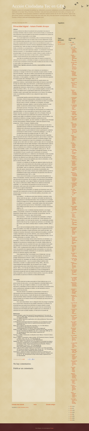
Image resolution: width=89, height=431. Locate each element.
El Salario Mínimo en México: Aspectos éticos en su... (73, 388)
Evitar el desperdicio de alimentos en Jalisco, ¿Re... (74, 265)
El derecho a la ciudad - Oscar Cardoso (74, 381)
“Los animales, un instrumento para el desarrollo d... (74, 338)
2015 (71, 410)
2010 (71, 420)
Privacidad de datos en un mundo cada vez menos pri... (74, 131)
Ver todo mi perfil (61, 44)
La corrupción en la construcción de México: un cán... (74, 317)
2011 (71, 418)
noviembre (73, 44)
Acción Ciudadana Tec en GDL (38, 6)
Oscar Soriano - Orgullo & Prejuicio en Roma (74, 169)
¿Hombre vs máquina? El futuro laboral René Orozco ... (74, 298)
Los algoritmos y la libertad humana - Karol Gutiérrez (74, 107)
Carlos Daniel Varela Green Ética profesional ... (74, 118)
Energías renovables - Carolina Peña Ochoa (74, 157)
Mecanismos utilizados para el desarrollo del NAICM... (73, 331)
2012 (71, 416)
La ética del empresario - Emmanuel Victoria (74, 179)
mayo (72, 47)
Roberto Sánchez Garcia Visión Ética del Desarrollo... (74, 58)
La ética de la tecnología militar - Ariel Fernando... (74, 351)
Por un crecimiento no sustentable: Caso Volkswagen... (74, 222)
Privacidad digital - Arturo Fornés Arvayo (31, 26)
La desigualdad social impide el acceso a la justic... (74, 345)
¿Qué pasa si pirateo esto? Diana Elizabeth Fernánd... (74, 291)
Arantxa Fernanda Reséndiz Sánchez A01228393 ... (74, 74)
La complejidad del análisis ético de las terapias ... (74, 279)
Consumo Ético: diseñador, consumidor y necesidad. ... (74, 93)
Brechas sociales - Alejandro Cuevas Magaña (73, 145)
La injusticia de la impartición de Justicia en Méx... (74, 305)
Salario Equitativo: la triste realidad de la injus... (74, 395)
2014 (71, 412)
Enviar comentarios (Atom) (23, 407)
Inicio (35, 404)
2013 (71, 414)
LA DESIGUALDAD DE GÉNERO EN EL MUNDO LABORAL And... (74, 200)
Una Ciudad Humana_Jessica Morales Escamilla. (74, 401)
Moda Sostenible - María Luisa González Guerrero (74, 125)
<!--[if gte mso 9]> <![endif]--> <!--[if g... (74, 259)
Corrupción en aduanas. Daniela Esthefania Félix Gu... (74, 163)
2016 (71, 408)
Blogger (52, 428)
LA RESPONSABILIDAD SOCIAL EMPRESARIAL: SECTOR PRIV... (74, 240)
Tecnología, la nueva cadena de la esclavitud (74, 255)
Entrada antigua (50, 404)
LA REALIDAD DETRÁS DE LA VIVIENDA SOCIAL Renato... (74, 100)
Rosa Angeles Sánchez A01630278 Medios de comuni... (74, 324)
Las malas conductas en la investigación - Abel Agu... (74, 192)
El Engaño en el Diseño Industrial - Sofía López (74, 113)
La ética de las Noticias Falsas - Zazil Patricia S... (74, 311)
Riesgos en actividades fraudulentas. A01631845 (74, 174)
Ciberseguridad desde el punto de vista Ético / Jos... (74, 363)
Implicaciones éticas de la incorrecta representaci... (74, 285)
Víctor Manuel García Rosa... (74, 79)
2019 (71, 42)
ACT (60, 42)
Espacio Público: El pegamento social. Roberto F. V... (74, 138)
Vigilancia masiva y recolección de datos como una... (74, 376)
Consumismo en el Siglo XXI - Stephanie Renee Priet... (73, 248)
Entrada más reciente (18, 404)
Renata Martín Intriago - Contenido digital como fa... (74, 51)
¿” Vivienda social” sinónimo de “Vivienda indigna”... (74, 356)
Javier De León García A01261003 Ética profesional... (74, 85)
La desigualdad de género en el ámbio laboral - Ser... (74, 185)
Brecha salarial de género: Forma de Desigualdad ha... (74, 208)
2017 (71, 406)
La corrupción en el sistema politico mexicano (73, 215)
